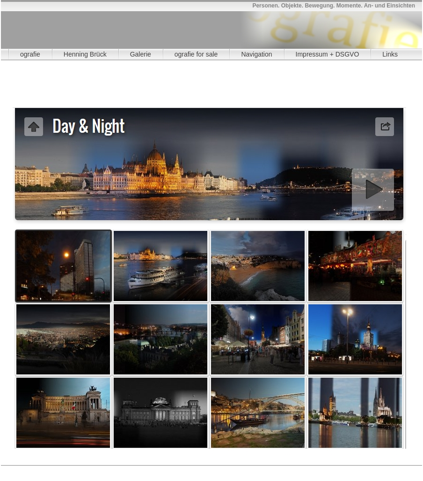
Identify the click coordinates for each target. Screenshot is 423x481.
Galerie (140, 54)
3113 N (336, 469)
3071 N (74, 469)
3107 (166, 469)
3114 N (363, 469)
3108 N (205, 469)
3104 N (101, 469)
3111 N (284, 469)
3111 (270, 469)
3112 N (310, 469)
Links (390, 54)
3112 (297, 469)
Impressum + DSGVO (327, 54)
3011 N (48, 469)
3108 (192, 469)
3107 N (179, 469)
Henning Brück (85, 54)
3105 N (127, 469)
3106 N (153, 469)
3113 (323, 469)
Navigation (256, 54)
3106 (139, 469)
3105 (113, 469)
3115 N (389, 469)
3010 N (22, 469)
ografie (30, 54)
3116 (402, 469)
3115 (376, 469)
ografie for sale (196, 54)
